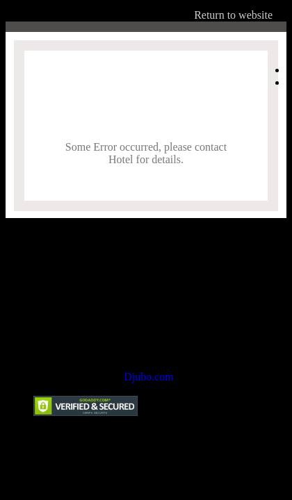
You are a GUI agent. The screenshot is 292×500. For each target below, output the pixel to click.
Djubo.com (149, 377)
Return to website (233, 15)
